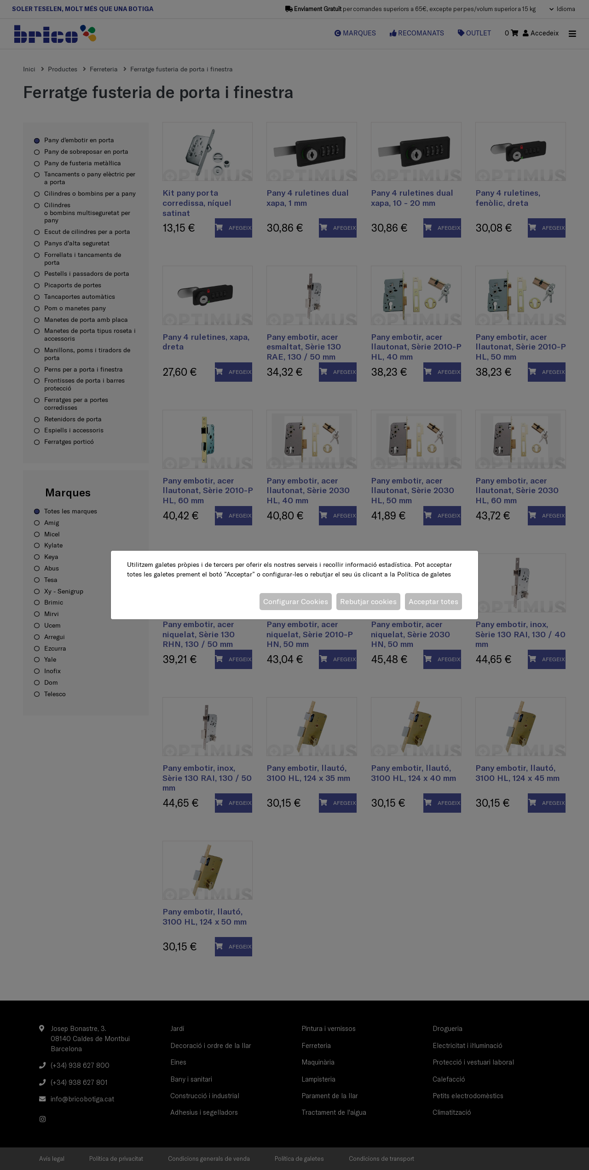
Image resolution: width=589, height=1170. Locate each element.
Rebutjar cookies (368, 601)
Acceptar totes (433, 601)
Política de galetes (424, 574)
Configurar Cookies (295, 601)
